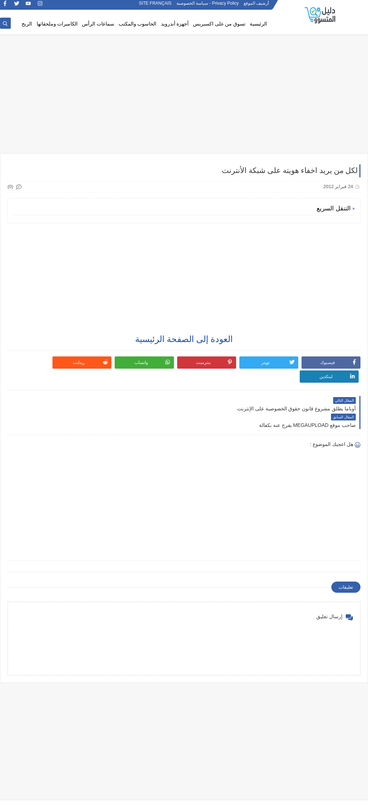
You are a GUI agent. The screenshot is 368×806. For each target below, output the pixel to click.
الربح (27, 24)
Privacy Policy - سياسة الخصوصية (207, 6)
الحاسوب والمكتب (138, 24)
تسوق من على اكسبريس (219, 24)
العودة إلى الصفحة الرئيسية (184, 339)
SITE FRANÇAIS (155, 6)
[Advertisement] (184, 97)
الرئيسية (258, 24)
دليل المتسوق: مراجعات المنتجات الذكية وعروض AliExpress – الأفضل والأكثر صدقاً (236, 796)
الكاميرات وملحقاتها (57, 24)
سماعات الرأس (98, 24)
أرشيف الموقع (256, 6)
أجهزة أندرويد (175, 24)
